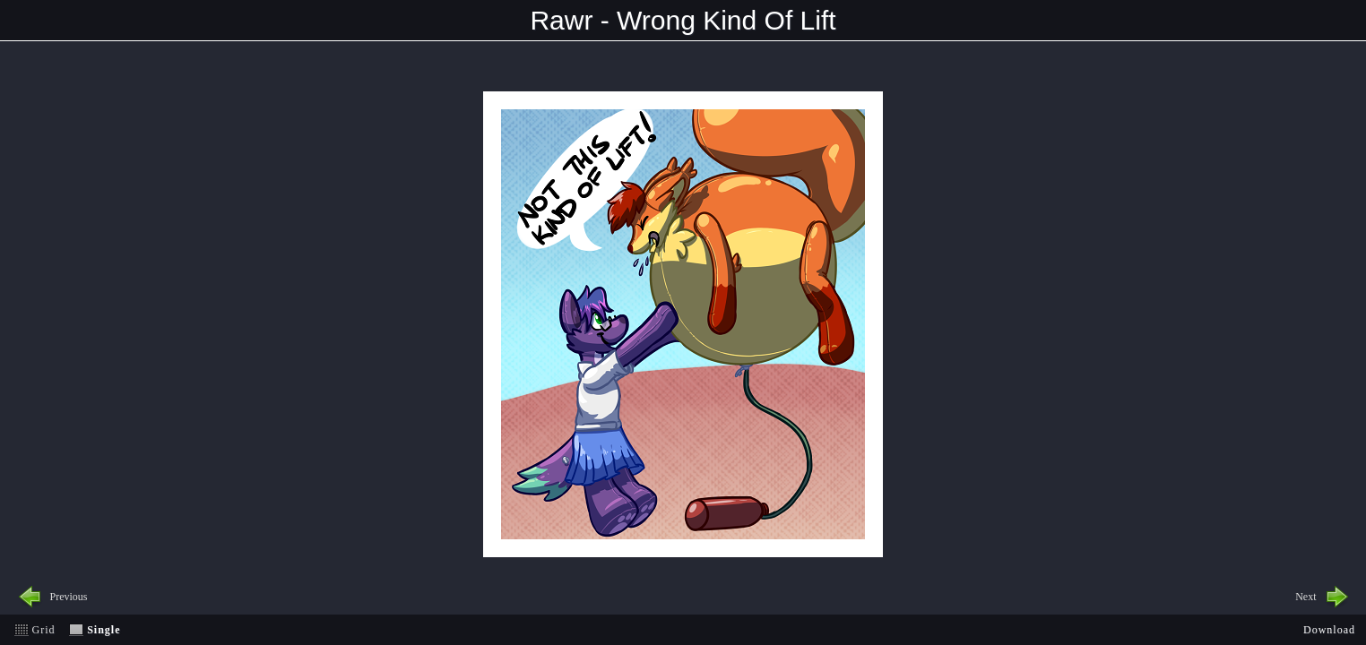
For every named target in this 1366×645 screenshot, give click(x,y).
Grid (44, 630)
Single (103, 630)
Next (1305, 596)
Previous (69, 596)
